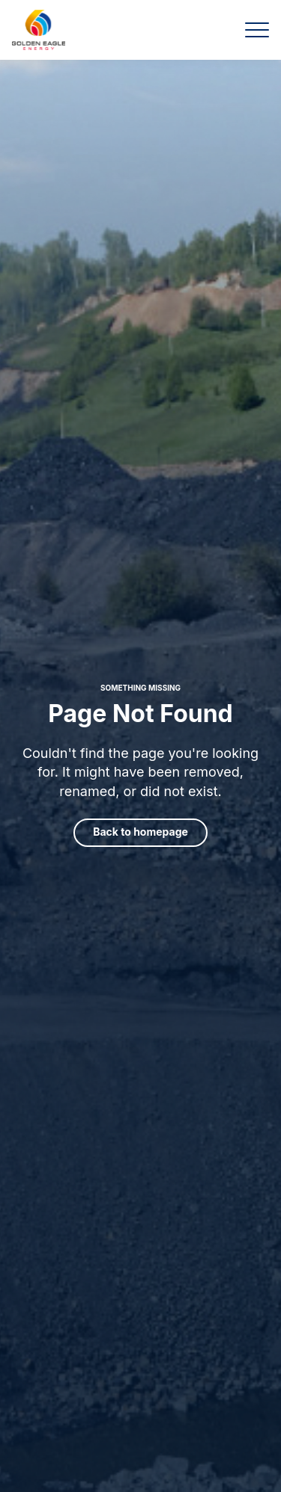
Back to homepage (140, 831)
